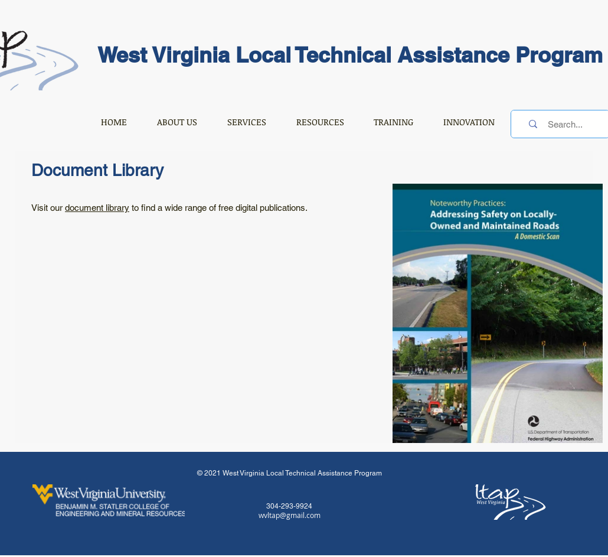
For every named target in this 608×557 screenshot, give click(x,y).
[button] (177, 121)
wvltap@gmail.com (290, 515)
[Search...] (565, 124)
